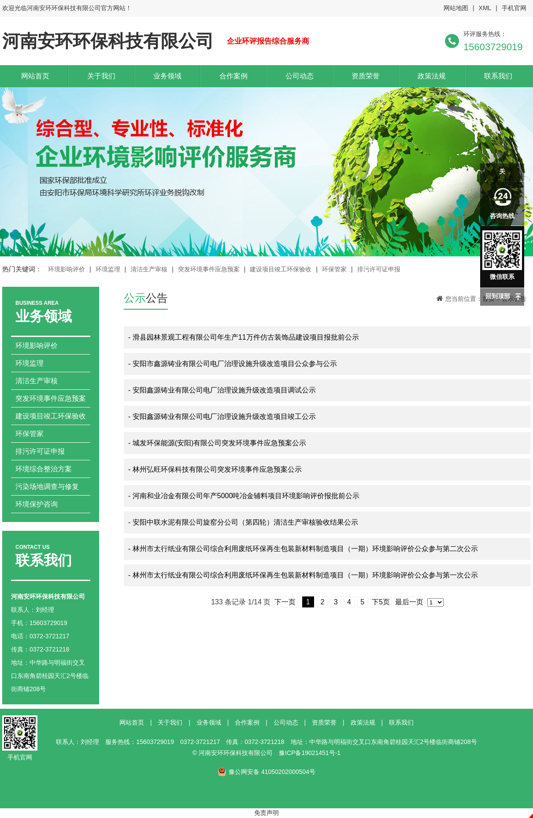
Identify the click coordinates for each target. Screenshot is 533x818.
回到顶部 (497, 296)
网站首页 (35, 76)
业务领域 (167, 76)
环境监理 (108, 269)
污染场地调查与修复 (47, 486)
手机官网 (514, 7)
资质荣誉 (366, 76)
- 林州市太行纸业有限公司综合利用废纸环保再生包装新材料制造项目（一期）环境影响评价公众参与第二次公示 (303, 548)
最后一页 (409, 602)
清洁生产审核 (148, 269)
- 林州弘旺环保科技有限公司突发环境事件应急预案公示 (215, 469)
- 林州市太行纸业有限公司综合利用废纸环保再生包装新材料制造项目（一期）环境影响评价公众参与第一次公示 (303, 575)
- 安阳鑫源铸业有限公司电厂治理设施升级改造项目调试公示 (222, 390)
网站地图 (456, 7)
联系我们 (498, 76)
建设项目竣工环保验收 (280, 269)
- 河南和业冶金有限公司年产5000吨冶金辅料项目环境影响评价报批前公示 (243, 496)
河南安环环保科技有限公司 (108, 41)
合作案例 (233, 76)
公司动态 (299, 76)
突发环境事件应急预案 (209, 269)
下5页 (381, 602)
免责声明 (266, 812)
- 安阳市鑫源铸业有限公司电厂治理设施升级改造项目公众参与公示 (232, 363)
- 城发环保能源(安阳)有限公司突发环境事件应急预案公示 (217, 443)
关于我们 (101, 76)
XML (485, 7)
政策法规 (432, 76)
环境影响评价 (66, 269)
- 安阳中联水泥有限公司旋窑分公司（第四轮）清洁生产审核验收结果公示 (243, 522)
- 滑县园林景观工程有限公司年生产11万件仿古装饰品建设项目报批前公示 (243, 337)
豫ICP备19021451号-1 (310, 752)
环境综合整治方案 (43, 469)
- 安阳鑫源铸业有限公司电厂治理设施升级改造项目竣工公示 (222, 416)
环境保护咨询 (36, 504)
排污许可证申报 (378, 269)
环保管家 (334, 269)
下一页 (285, 602)
